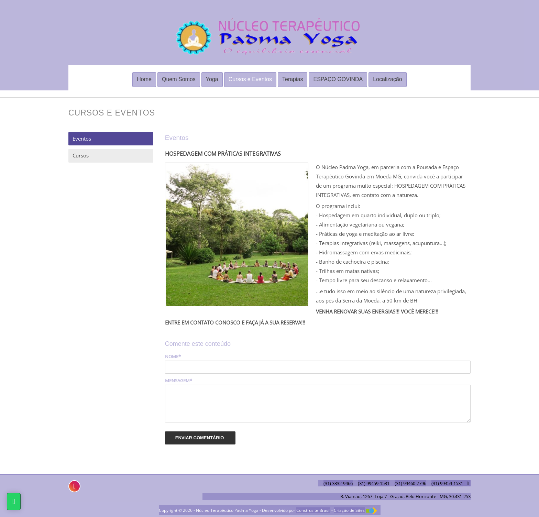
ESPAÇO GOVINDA (338, 79)
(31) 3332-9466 (338, 483)
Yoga (212, 79)
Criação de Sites (349, 510)
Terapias (292, 79)
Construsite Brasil (313, 510)
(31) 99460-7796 (410, 483)
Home (144, 79)
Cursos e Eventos (250, 79)
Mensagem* (178, 380)
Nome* (173, 356)
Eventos (82, 138)
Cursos (81, 155)
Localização (387, 79)
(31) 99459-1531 (373, 483)
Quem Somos (179, 79)
